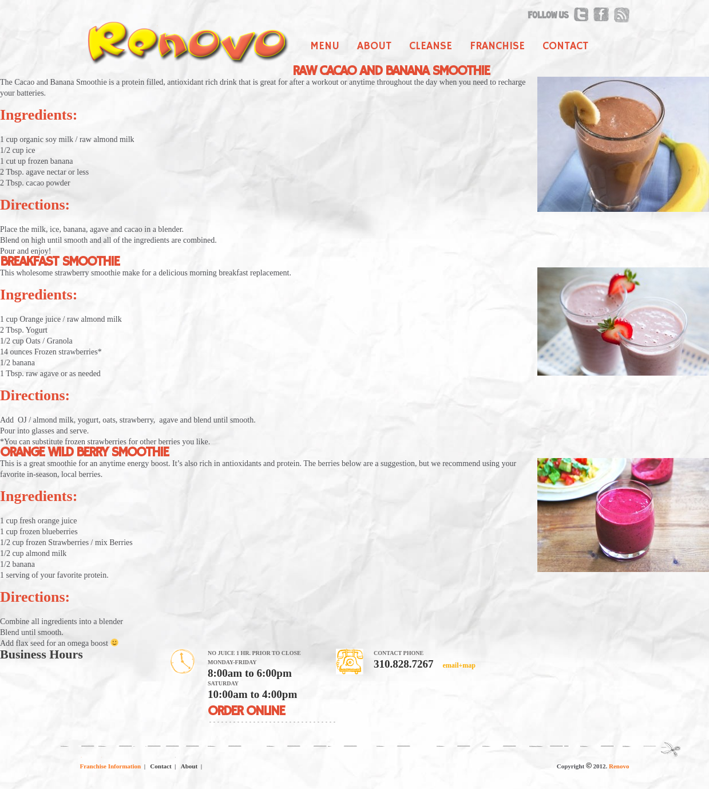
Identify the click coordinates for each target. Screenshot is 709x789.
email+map (458, 665)
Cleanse (430, 46)
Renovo (619, 766)
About (374, 46)
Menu (324, 46)
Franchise (497, 46)
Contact (565, 46)
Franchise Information (110, 766)
